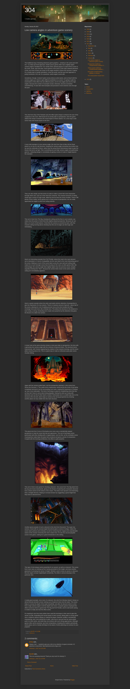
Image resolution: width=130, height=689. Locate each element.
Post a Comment (32, 662)
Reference (32, 633)
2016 (88, 79)
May (89, 48)
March (90, 53)
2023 (88, 36)
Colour (88, 87)
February (90, 55)
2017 (88, 43)
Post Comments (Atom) (38, 669)
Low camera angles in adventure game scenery (95, 60)
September (91, 46)
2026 (88, 29)
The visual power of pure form (96, 75)
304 (30, 10)
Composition (89, 89)
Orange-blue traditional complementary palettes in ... (96, 64)
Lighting (88, 91)
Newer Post (28, 666)
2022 (88, 39)
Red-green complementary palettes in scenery (95, 72)
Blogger (72, 680)
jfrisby (31, 642)
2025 (88, 31)
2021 (88, 41)
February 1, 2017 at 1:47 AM (37, 658)
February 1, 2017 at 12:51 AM (37, 648)
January (90, 58)
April (89, 50)
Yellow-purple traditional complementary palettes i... (96, 68)
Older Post (75, 666)
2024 (88, 34)
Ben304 (31, 654)
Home (51, 666)
